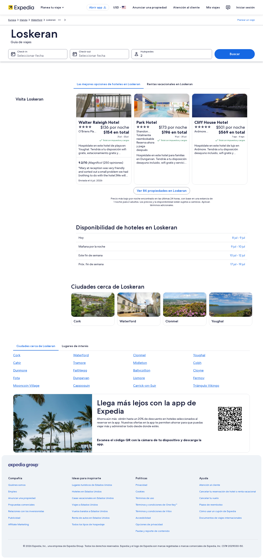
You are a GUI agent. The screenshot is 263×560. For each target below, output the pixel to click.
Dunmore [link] (20, 370)
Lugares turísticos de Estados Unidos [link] (92, 485)
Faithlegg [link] (80, 370)
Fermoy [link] (198, 378)
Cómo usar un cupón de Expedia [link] (217, 511)
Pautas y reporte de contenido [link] (153, 531)
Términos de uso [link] (145, 498)
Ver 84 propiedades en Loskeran (162, 191)
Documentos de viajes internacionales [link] (220, 518)
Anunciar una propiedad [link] (22, 498)
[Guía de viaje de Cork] (93, 309)
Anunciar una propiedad (150, 7)
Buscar (235, 54)
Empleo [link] (12, 491)
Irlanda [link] (23, 20)
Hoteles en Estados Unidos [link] (87, 491)
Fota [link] (16, 378)
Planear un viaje (246, 20)
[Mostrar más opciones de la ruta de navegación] (59, 20)
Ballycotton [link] (141, 370)
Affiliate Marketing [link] (18, 524)
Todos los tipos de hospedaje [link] (88, 524)
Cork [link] (16, 355)
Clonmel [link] (139, 355)
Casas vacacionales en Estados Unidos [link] (93, 498)
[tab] (109, 84)
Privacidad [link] (141, 485)
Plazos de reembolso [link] (211, 504)
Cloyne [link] (198, 370)
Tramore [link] (79, 363)
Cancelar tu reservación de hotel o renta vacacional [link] (227, 491)
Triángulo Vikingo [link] (206, 385)
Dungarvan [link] (81, 378)
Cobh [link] (197, 363)
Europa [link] (12, 20)
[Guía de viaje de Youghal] (231, 309)
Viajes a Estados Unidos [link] (85, 504)
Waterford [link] (36, 20)
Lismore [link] (139, 378)
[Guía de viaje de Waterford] (139, 309)
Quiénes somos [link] (16, 485)
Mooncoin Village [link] (26, 385)
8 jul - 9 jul (238, 238)
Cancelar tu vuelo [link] (209, 498)
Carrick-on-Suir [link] (144, 385)
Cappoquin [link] (81, 385)
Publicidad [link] (14, 518)
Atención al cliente (186, 7)
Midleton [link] (140, 363)
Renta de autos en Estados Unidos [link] (91, 518)
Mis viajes (213, 7)
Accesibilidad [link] (143, 518)
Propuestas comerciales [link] (21, 504)
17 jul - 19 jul (237, 264)
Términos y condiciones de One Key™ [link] (156, 504)
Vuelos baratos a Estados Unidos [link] (90, 511)
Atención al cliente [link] (209, 485)
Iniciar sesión (245, 7)
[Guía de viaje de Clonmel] (184, 309)
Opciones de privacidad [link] (149, 524)
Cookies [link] (140, 491)
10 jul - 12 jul (237, 255)
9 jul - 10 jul (238, 246)
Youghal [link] (199, 355)
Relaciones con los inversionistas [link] (26, 511)
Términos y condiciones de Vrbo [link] (154, 511)
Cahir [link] (17, 363)
